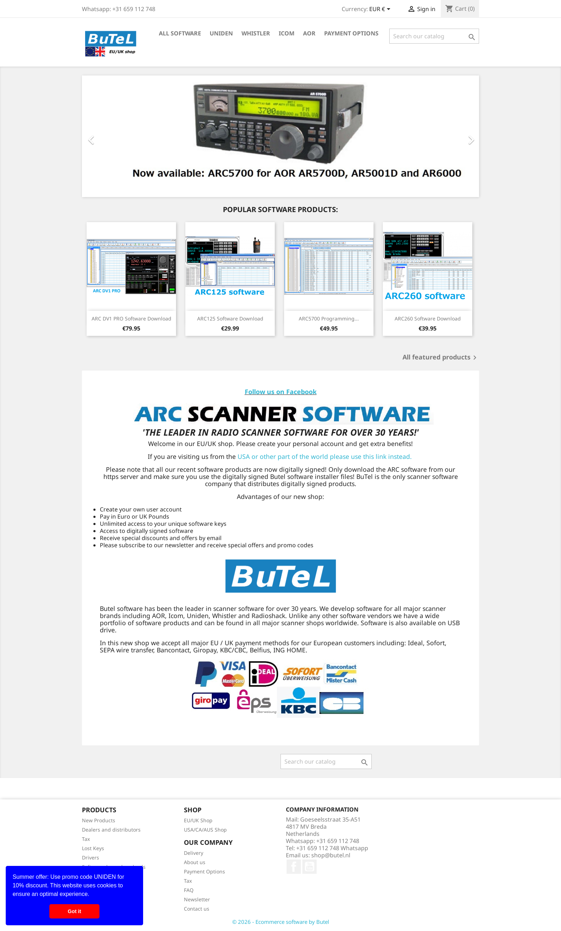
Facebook (294, 866)
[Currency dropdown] (381, 9)
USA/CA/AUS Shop (205, 829)
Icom (286, 33)
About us (194, 862)
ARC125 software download (230, 318)
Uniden (221, 33)
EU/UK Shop (198, 820)
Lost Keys (93, 848)
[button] (92, 895)
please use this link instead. (371, 456)
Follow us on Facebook (281, 391)
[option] (280, 136)
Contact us (196, 908)
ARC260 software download (428, 318)
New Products (98, 820)
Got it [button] (74, 911)
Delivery (193, 852)
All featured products (441, 357)
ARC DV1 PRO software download (131, 318)
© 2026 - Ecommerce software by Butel (280, 921)
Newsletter (197, 899)
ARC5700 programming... (329, 318)
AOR (309, 33)
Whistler (256, 33)
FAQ (189, 890)
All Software (180, 33)
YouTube (309, 866)
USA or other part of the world (283, 456)
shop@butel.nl (330, 855)
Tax (86, 839)
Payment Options (351, 33)
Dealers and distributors (111, 829)
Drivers (90, 857)
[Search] (434, 36)
